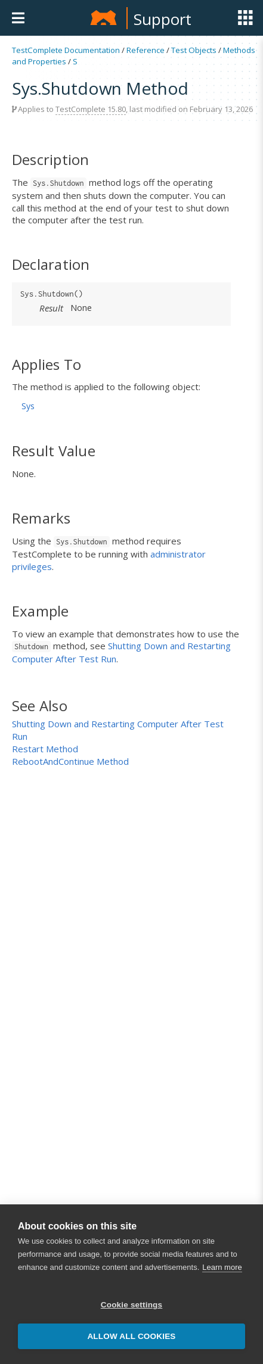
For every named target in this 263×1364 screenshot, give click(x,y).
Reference (145, 50)
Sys (28, 406)
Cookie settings (132, 1305)
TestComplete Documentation (66, 50)
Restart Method (45, 749)
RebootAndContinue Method (70, 761)
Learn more (222, 1268)
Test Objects (193, 50)
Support (162, 19)
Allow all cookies (131, 1337)
